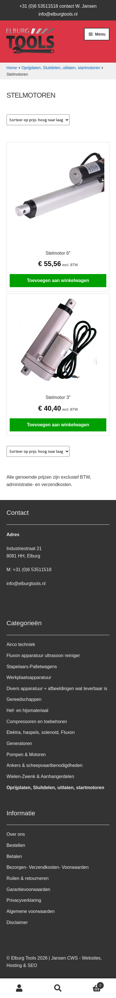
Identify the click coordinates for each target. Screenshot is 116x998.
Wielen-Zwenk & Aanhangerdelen (40, 776)
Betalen (14, 856)
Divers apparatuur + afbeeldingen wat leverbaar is (57, 688)
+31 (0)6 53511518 (32, 569)
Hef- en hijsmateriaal (27, 710)
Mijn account (19, 988)
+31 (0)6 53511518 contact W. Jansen (58, 6)
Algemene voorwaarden (31, 911)
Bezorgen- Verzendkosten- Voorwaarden (48, 867)
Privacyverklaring (24, 900)
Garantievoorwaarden (28, 889)
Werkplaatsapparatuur (29, 677)
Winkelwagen (90, 984)
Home (12, 67)
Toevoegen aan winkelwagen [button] (58, 280)
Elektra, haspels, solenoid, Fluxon (41, 732)
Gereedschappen (24, 699)
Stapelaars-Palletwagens (32, 666)
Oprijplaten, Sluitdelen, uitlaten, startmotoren (60, 67)
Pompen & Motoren (26, 754)
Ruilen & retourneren (28, 878)
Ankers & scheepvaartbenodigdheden (45, 765)
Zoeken (58, 988)
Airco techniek (21, 644)
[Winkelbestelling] (38, 119)
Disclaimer (17, 922)
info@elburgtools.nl (58, 14)
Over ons (16, 834)
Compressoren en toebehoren (37, 721)
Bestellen (16, 845)
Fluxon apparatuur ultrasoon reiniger (43, 655)
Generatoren (19, 743)
